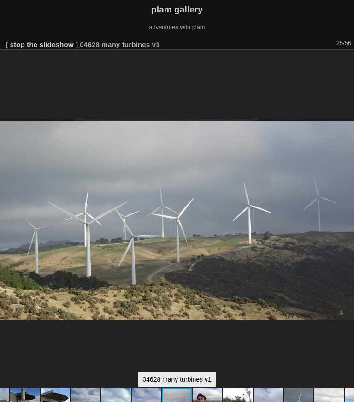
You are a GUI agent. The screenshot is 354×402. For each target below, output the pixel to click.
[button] (345, 63)
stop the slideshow (41, 44)
